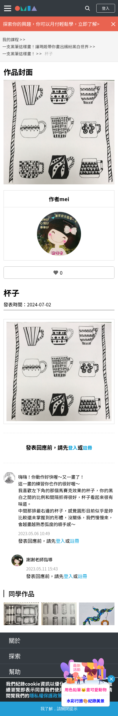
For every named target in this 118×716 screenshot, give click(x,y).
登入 (105, 8)
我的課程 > (12, 39)
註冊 (87, 447)
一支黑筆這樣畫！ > (20, 53)
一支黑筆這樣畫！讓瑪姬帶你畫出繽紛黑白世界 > (47, 46)
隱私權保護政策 (45, 695)
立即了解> (89, 23)
